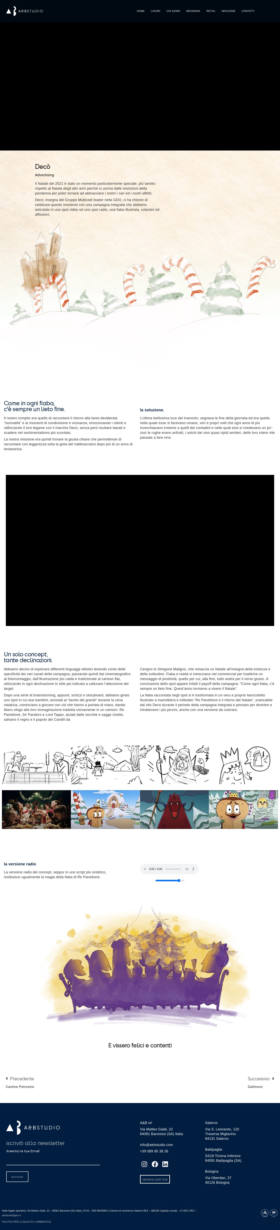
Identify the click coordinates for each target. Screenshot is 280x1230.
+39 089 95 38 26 (154, 1151)
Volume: (147, 879)
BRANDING (193, 11)
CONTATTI (248, 11)
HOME (141, 11)
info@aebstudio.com (156, 1145)
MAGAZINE (228, 11)
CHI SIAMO (173, 11)
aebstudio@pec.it (11, 1215)
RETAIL (210, 11)
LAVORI (155, 11)
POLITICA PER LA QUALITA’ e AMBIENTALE (26, 1221)
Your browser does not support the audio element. (169, 869)
